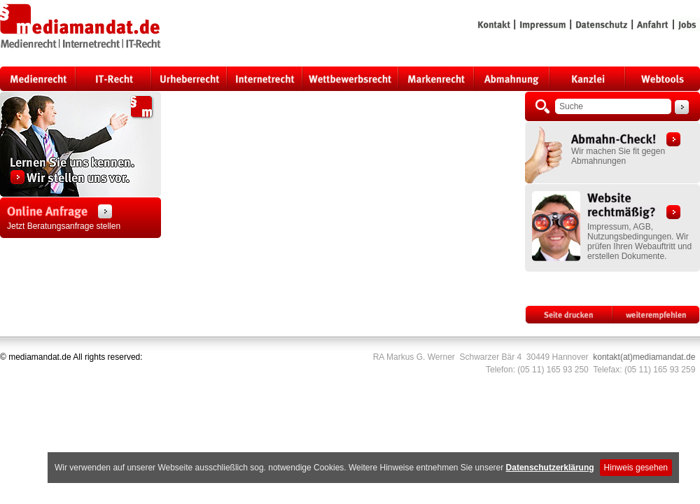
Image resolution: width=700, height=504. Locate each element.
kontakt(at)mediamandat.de (644, 357)
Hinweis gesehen (636, 467)
